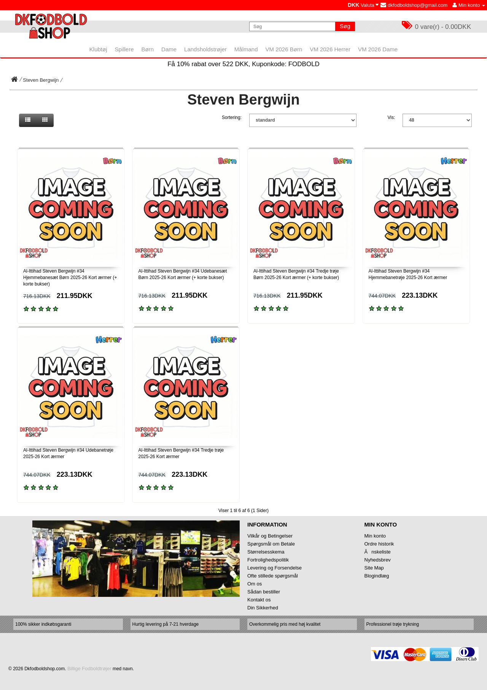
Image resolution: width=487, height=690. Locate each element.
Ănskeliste (377, 552)
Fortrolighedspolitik (268, 560)
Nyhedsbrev (377, 560)
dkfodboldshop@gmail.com (413, 5)
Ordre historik (379, 544)
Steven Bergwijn (41, 80)
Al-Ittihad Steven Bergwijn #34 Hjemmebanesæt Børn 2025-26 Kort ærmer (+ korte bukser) (70, 277)
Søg (345, 26)
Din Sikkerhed (262, 608)
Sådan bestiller (263, 592)
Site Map (374, 568)
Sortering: (232, 117)
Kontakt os (259, 600)
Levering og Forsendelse (274, 568)
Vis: (391, 117)
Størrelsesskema (266, 552)
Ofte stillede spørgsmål (272, 576)
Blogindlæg (376, 576)
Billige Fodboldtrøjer (89, 668)
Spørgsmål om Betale (271, 544)
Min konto (375, 536)
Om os (254, 584)
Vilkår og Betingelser (270, 536)
